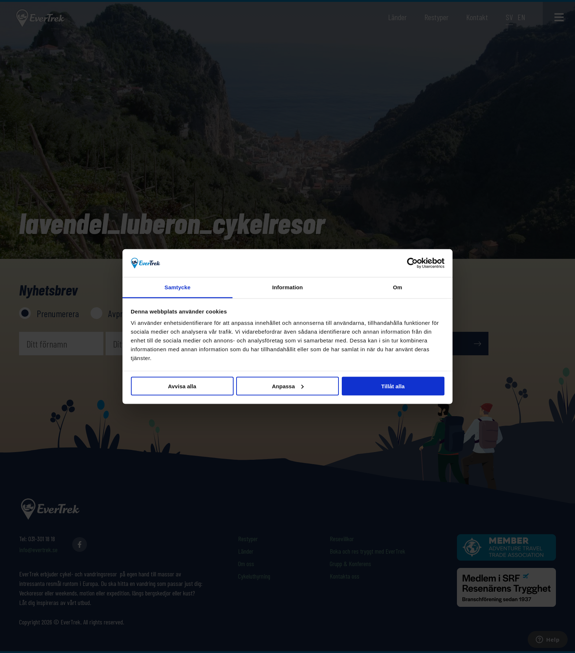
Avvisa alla (182, 386)
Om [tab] (397, 287)
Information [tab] (287, 287)
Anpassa (288, 386)
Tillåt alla (393, 386)
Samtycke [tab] (178, 287)
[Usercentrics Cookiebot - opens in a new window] (412, 262)
